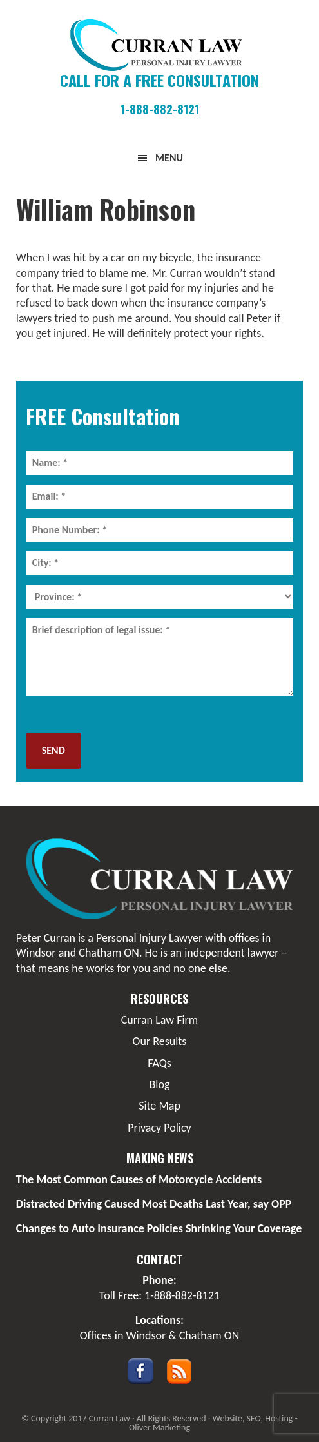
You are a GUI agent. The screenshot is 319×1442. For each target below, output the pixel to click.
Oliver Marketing (159, 1427)
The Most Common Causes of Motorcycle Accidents (139, 1179)
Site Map (159, 1106)
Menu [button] (169, 158)
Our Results (160, 1041)
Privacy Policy (159, 1128)
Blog (160, 1084)
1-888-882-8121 (160, 109)
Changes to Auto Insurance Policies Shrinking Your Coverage (159, 1228)
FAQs (159, 1063)
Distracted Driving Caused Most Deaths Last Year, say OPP (154, 1204)
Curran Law (159, 45)
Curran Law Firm (159, 1020)
